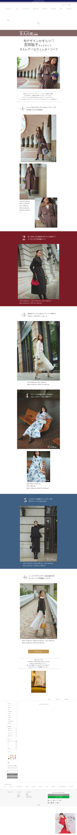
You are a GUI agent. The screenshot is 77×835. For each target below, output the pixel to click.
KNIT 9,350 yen (38, 563)
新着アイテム (10, 728)
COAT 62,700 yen (25, 201)
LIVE (61, 800)
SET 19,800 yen (32, 382)
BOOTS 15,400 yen (43, 384)
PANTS (40, 786)
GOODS (71, 786)
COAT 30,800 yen (24, 301)
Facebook (55, 802)
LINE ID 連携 (58, 797)
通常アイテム (10, 730)
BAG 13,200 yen (24, 208)
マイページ (18, 793)
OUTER (11, 786)
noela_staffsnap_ (56, 800)
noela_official (50, 800)
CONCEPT (10, 792)
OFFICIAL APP (59, 795)
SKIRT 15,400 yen (38, 640)
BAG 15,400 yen (28, 565)
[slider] (15, 765)
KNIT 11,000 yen (24, 203)
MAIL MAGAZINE (59, 792)
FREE (9, 748)
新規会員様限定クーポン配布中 (38, 0)
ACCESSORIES (62, 786)
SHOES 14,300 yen (39, 565)
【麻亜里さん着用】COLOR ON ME (38, 2)
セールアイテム (11, 732)
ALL (8, 705)
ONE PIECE (19, 786)
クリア (12, 777)
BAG (47, 786)
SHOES (53, 786)
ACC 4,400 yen (48, 563)
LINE (49, 802)
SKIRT (33, 786)
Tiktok (58, 802)
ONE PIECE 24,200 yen (34, 484)
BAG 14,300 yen (32, 384)
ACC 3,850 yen (24, 205)
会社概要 (27, 793)
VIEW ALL (38, 652)
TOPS (27, 786)
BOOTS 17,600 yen (36, 303)
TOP (8, 20)
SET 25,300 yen (28, 563)
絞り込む (12, 774)
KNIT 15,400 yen (36, 301)
